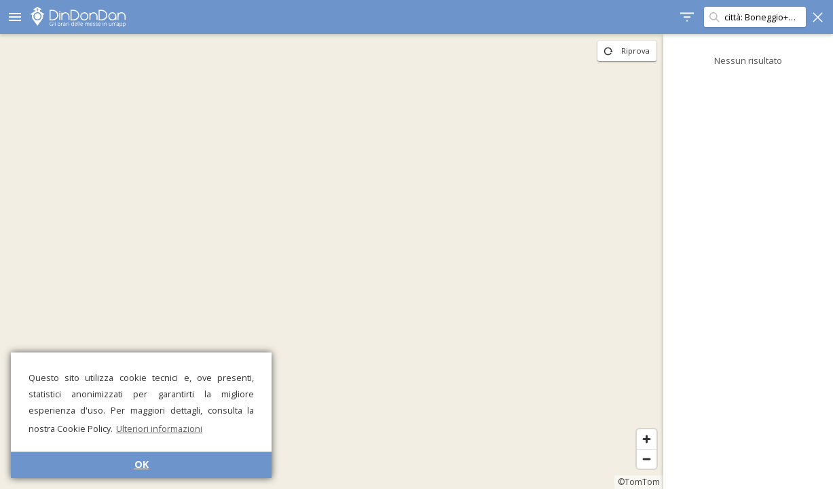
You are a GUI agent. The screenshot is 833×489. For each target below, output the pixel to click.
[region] (331, 261)
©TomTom (639, 482)
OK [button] (141, 464)
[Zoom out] (646, 459)
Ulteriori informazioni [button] (159, 428)
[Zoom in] (646, 439)
